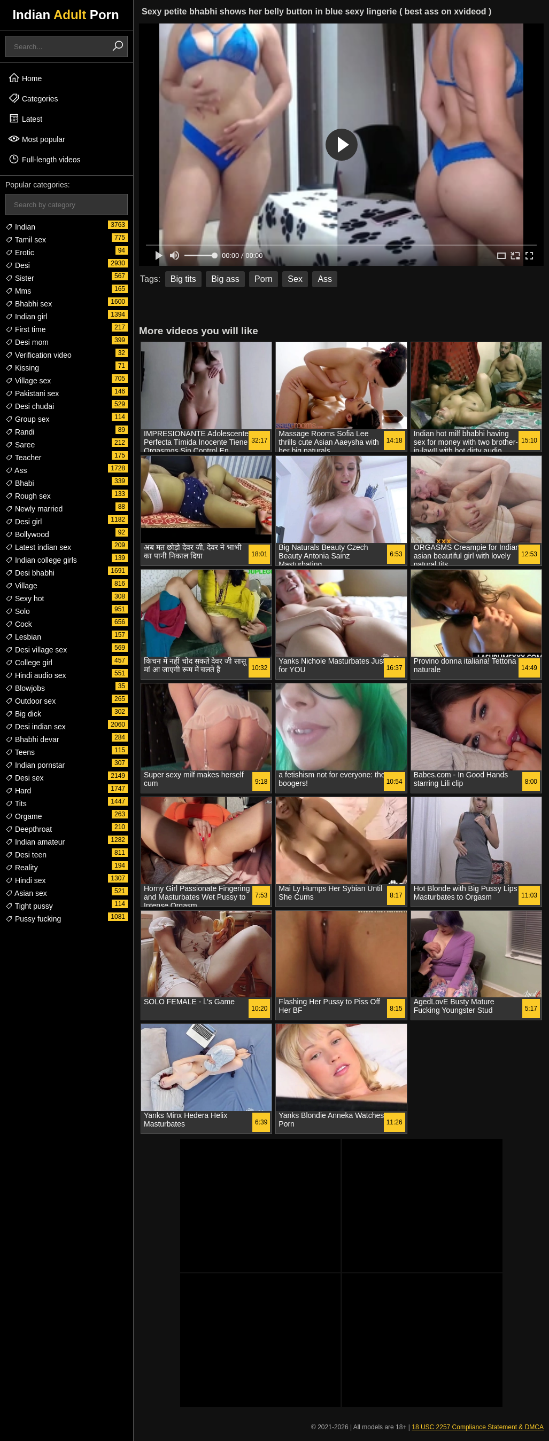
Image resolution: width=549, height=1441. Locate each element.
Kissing (22, 368)
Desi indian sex (35, 726)
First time (25, 329)
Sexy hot (24, 598)
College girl (28, 662)
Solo (17, 611)
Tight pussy (29, 906)
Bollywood (27, 534)
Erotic (19, 252)
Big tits (183, 279)
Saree (20, 444)
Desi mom (27, 342)
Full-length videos (44, 159)
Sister (19, 278)
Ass (16, 470)
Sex (295, 279)
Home (25, 78)
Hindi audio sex (35, 675)
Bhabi (19, 483)
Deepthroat (28, 829)
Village (21, 585)
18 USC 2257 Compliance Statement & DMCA (478, 1427)
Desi (17, 265)
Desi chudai (29, 406)
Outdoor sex (30, 701)
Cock (18, 624)
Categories (33, 98)
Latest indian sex (38, 547)
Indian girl (26, 316)
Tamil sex (25, 239)
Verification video (38, 355)
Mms (18, 291)
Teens (20, 752)
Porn (263, 279)
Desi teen (26, 855)
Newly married (34, 509)
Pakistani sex (32, 393)
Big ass (225, 279)
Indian (20, 227)
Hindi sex (25, 880)
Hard (18, 790)
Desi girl (23, 521)
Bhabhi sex (28, 304)
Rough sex (28, 496)
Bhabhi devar (32, 739)
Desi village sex (36, 649)
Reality (21, 867)
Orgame (23, 816)
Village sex (28, 380)
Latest (25, 118)
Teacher (23, 457)
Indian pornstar (35, 765)
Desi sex (24, 778)
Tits (16, 803)
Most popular (36, 139)
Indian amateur (35, 842)
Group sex (27, 419)
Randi (19, 432)
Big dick (23, 714)
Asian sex (26, 893)
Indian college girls (41, 560)
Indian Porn (65, 14)
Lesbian (23, 637)
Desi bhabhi (30, 573)
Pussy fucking (33, 919)
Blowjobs (25, 688)
